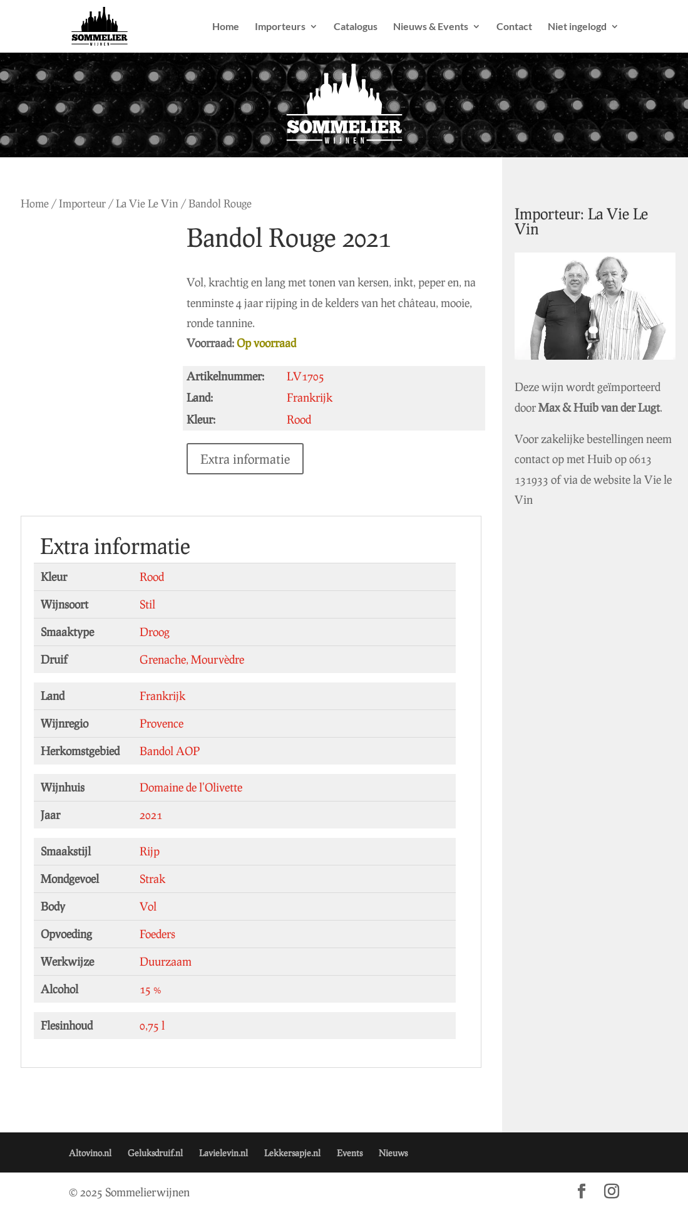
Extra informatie (245, 458)
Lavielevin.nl (223, 1152)
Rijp (150, 851)
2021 (151, 815)
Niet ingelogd (577, 27)
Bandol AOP (170, 751)
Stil (147, 604)
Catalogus (355, 27)
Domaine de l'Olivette (191, 787)
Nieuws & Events (430, 27)
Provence (161, 723)
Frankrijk (162, 696)
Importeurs (280, 27)
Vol (148, 906)
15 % (151, 989)
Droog (155, 632)
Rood (152, 576)
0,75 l (152, 1025)
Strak (152, 878)
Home (225, 27)
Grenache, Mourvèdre (192, 659)
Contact (514, 27)
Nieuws (393, 1152)
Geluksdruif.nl (155, 1152)
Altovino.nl (90, 1152)
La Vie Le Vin (147, 203)
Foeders (157, 934)
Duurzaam (166, 961)
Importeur (82, 203)
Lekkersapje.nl (292, 1152)
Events (349, 1152)
